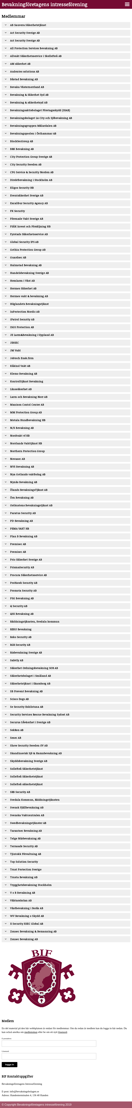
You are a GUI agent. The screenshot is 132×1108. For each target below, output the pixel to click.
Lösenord (5, 1051)
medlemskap (30, 1032)
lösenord (62, 1032)
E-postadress (6, 1038)
